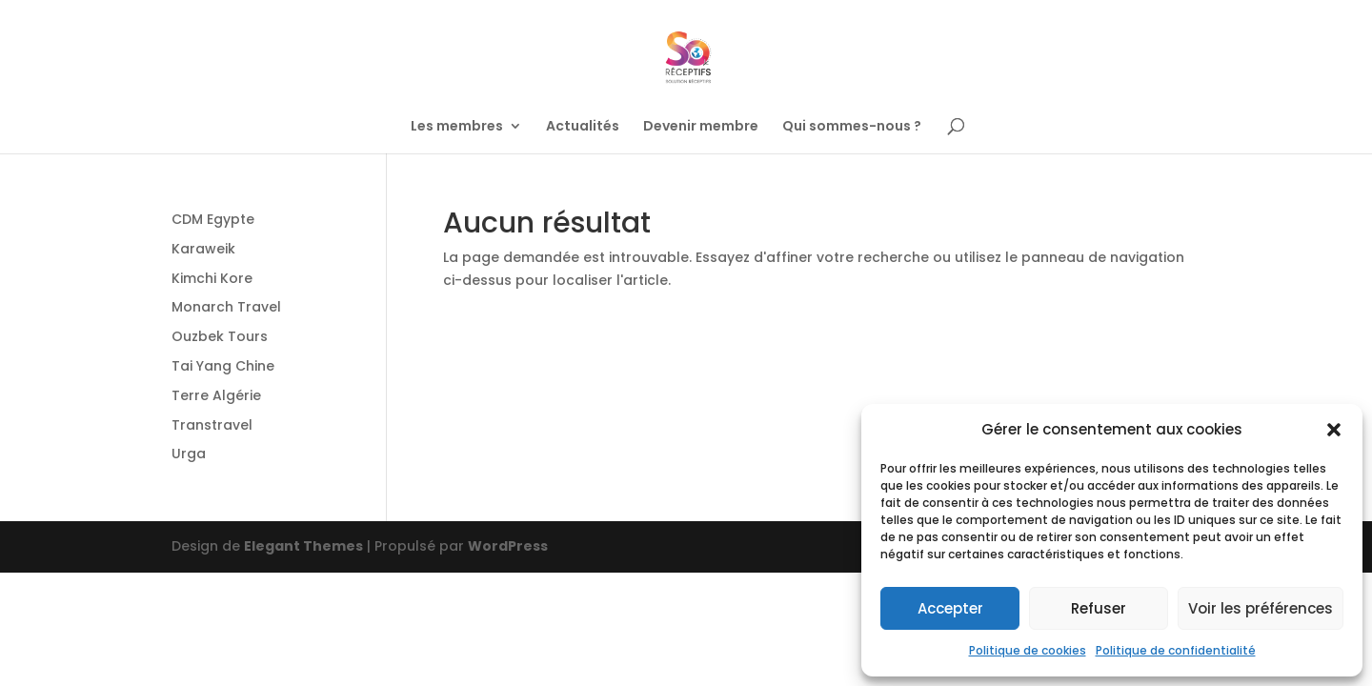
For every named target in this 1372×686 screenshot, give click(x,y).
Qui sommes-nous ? (851, 127)
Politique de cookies (1027, 650)
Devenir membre (700, 127)
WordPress (508, 545)
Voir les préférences (1260, 608)
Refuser (1098, 608)
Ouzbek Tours (220, 336)
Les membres (457, 127)
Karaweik (203, 248)
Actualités (582, 127)
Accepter (950, 608)
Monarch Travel (226, 306)
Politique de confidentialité (1176, 650)
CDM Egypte (213, 219)
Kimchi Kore (212, 278)
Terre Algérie (216, 395)
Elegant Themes (303, 545)
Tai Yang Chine (223, 365)
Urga (189, 453)
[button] (1333, 429)
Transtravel (212, 424)
